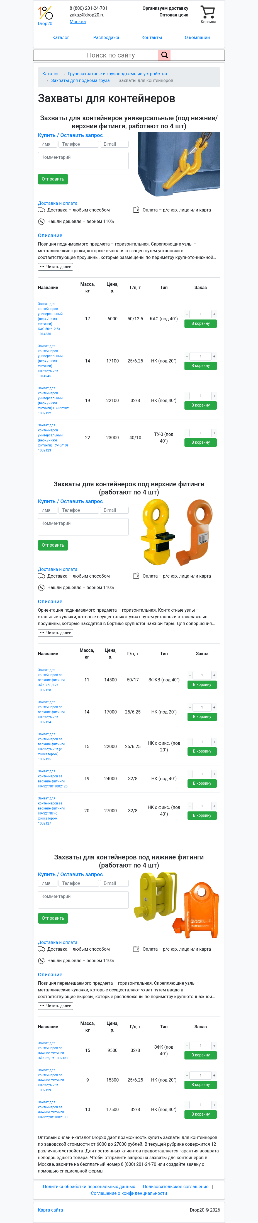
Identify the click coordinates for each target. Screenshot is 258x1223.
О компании (197, 37)
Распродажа (106, 37)
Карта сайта (50, 1210)
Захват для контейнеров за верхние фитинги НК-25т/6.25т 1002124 (51, 712)
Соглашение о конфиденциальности (129, 1193)
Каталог (60, 37)
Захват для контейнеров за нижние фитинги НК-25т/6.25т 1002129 (51, 1080)
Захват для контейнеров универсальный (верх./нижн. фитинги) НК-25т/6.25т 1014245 (50, 361)
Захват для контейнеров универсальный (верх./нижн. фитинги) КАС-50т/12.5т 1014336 (50, 319)
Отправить (53, 179)
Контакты (152, 37)
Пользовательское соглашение (176, 1186)
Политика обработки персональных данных (89, 1186)
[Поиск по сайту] (164, 55)
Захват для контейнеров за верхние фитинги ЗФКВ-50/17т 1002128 (51, 680)
